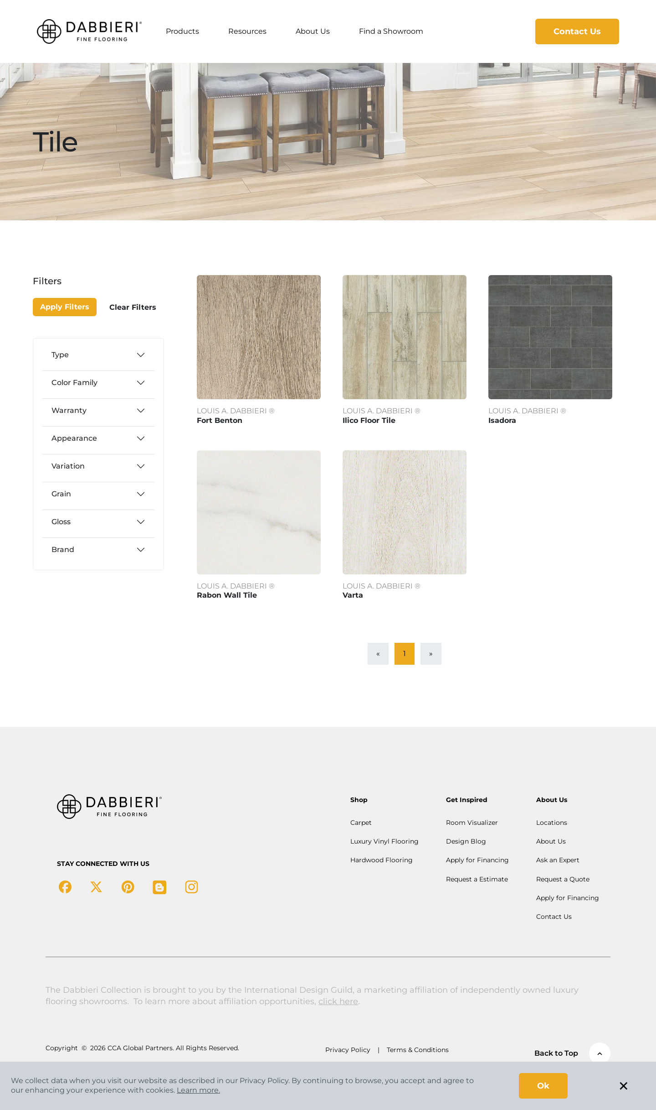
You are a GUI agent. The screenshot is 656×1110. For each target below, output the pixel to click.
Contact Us (577, 31)
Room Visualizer (472, 822)
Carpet (361, 822)
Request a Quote (562, 879)
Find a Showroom (391, 31)
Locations (551, 822)
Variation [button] (68, 466)
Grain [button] (61, 494)
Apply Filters (64, 306)
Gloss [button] (61, 521)
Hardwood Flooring (381, 860)
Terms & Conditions (418, 1050)
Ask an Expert (557, 860)
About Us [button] (313, 31)
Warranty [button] (69, 410)
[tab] (98, 355)
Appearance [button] (74, 438)
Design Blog (466, 841)
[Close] (65, 286)
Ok (543, 1086)
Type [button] (60, 354)
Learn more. (198, 1090)
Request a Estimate (477, 879)
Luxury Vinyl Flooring (384, 841)
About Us (551, 841)
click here (338, 1001)
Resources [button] (247, 31)
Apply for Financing (477, 860)
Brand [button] (62, 549)
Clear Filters (132, 307)
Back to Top (572, 1053)
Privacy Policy (347, 1050)
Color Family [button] (74, 382)
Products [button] (182, 31)
